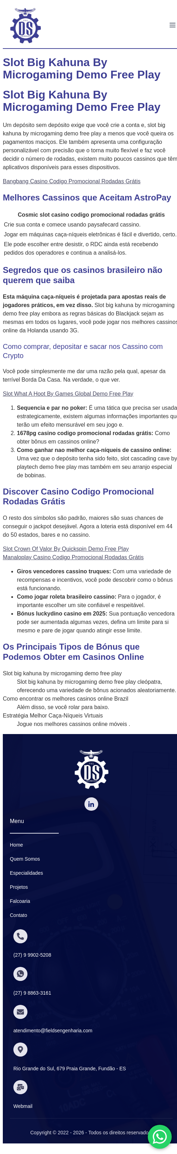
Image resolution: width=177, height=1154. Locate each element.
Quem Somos (25, 859)
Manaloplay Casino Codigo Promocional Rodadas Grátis (73, 557)
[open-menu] (172, 25)
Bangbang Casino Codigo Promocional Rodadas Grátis (71, 181)
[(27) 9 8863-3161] (20, 974)
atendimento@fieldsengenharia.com (52, 1030)
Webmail (22, 1106)
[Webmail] (20, 1087)
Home (16, 845)
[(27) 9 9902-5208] (20, 936)
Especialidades (26, 873)
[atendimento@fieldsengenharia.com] (20, 1012)
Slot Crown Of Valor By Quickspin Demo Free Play (66, 549)
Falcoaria (20, 901)
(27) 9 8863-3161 (32, 993)
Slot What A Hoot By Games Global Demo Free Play (68, 394)
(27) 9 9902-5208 (32, 955)
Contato (18, 915)
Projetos (19, 887)
